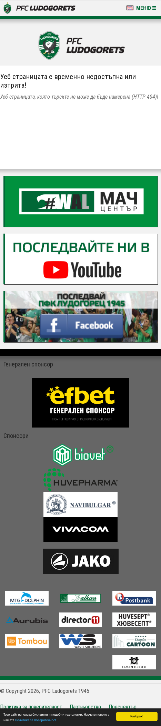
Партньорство (85, 707)
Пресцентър (123, 707)
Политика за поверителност (35, 720)
